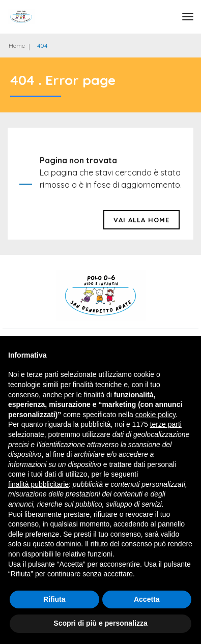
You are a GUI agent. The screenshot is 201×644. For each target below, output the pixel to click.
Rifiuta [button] (54, 599)
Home (17, 45)
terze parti (166, 424)
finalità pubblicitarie (38, 484)
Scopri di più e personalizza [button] (100, 623)
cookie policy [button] (155, 415)
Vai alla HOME (141, 220)
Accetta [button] (147, 599)
